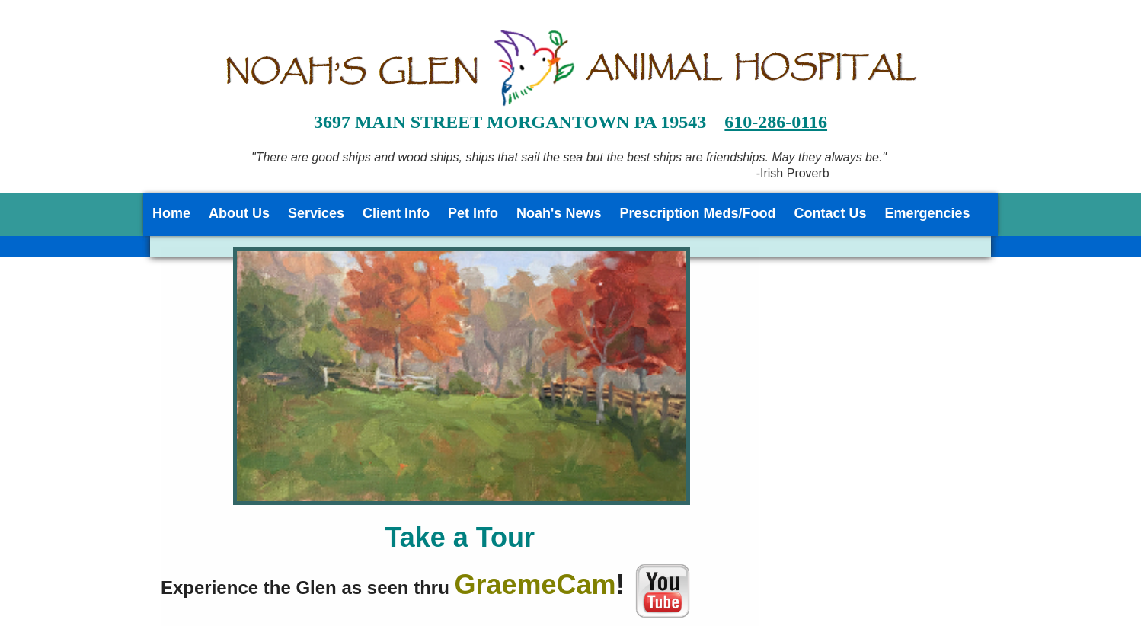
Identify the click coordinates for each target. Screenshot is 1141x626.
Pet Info (473, 213)
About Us (239, 213)
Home (171, 213)
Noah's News (558, 213)
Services (316, 213)
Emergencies (927, 213)
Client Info (396, 213)
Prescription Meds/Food (697, 213)
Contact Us (830, 213)
